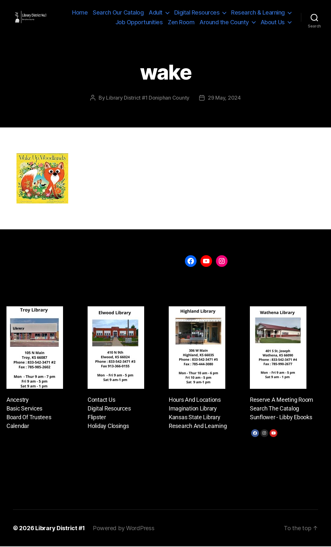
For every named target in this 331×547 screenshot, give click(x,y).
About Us (273, 22)
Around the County (224, 22)
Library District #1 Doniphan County (147, 98)
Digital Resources (197, 12)
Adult (156, 12)
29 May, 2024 (224, 98)
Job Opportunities (139, 22)
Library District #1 (60, 528)
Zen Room (181, 22)
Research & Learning (258, 12)
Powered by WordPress (124, 528)
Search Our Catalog (118, 12)
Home (80, 12)
